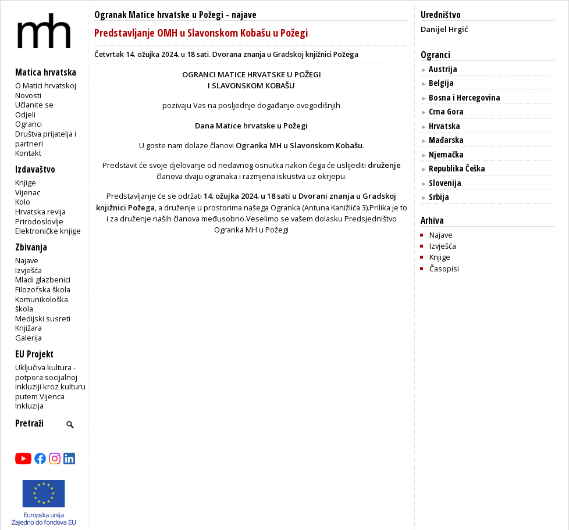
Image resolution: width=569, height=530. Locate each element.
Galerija (28, 337)
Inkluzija (29, 405)
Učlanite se (34, 104)
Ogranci (28, 124)
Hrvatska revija (40, 211)
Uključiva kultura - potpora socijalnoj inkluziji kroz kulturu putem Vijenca (50, 382)
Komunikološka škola (41, 304)
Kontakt (28, 153)
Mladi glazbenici (42, 279)
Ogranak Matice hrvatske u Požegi (158, 15)
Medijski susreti (42, 318)
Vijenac (27, 192)
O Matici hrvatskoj (45, 85)
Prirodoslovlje (39, 221)
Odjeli (25, 114)
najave (244, 15)
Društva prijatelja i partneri (45, 138)
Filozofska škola (42, 289)
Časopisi (444, 268)
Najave (26, 260)
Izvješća (28, 270)
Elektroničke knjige (48, 230)
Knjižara (28, 328)
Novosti (28, 95)
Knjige (25, 182)
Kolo (22, 201)
